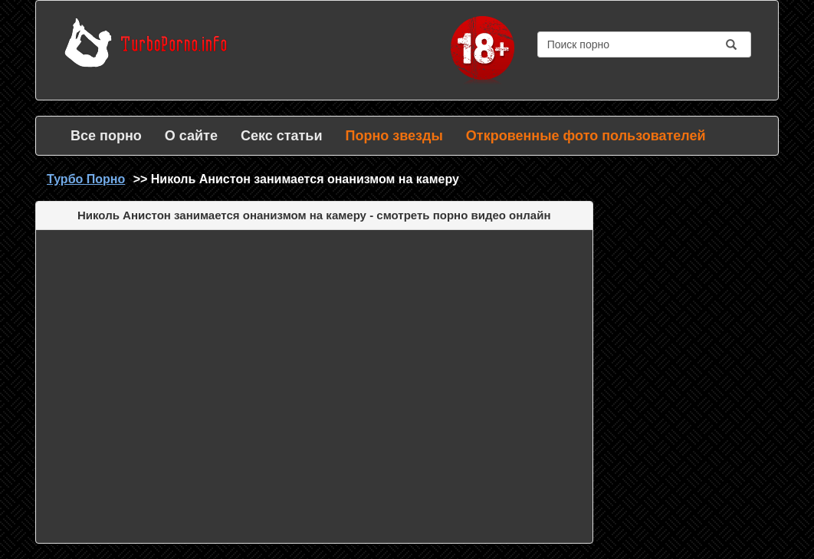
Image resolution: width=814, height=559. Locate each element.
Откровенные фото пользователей (586, 135)
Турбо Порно (86, 179)
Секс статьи (282, 135)
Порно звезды (393, 135)
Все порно (106, 135)
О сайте (191, 135)
